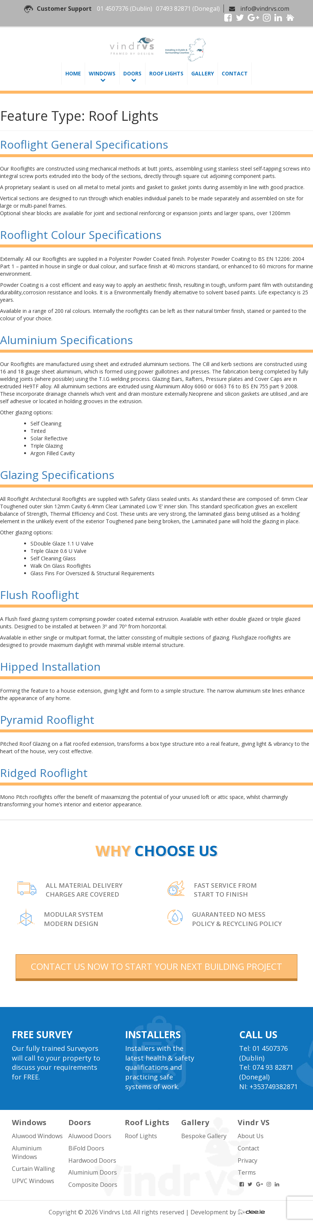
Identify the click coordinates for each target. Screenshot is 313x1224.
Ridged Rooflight (44, 772)
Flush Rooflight (39, 594)
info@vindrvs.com (264, 8)
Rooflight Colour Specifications (81, 234)
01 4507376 (112, 8)
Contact (235, 73)
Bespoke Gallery (203, 1136)
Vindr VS (254, 1122)
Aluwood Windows (37, 1136)
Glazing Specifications (57, 474)
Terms (247, 1172)
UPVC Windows (33, 1181)
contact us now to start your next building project (156, 966)
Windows (102, 73)
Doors (132, 73)
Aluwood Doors (89, 1136)
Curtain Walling (33, 1169)
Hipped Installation (50, 666)
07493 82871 (173, 8)
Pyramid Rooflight (47, 719)
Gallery (202, 73)
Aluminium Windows (27, 1152)
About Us (251, 1136)
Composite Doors (92, 1185)
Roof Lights (166, 73)
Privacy (247, 1160)
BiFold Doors (86, 1148)
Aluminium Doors (92, 1172)
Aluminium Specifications (66, 339)
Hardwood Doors (92, 1160)
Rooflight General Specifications (84, 144)
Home (73, 73)
